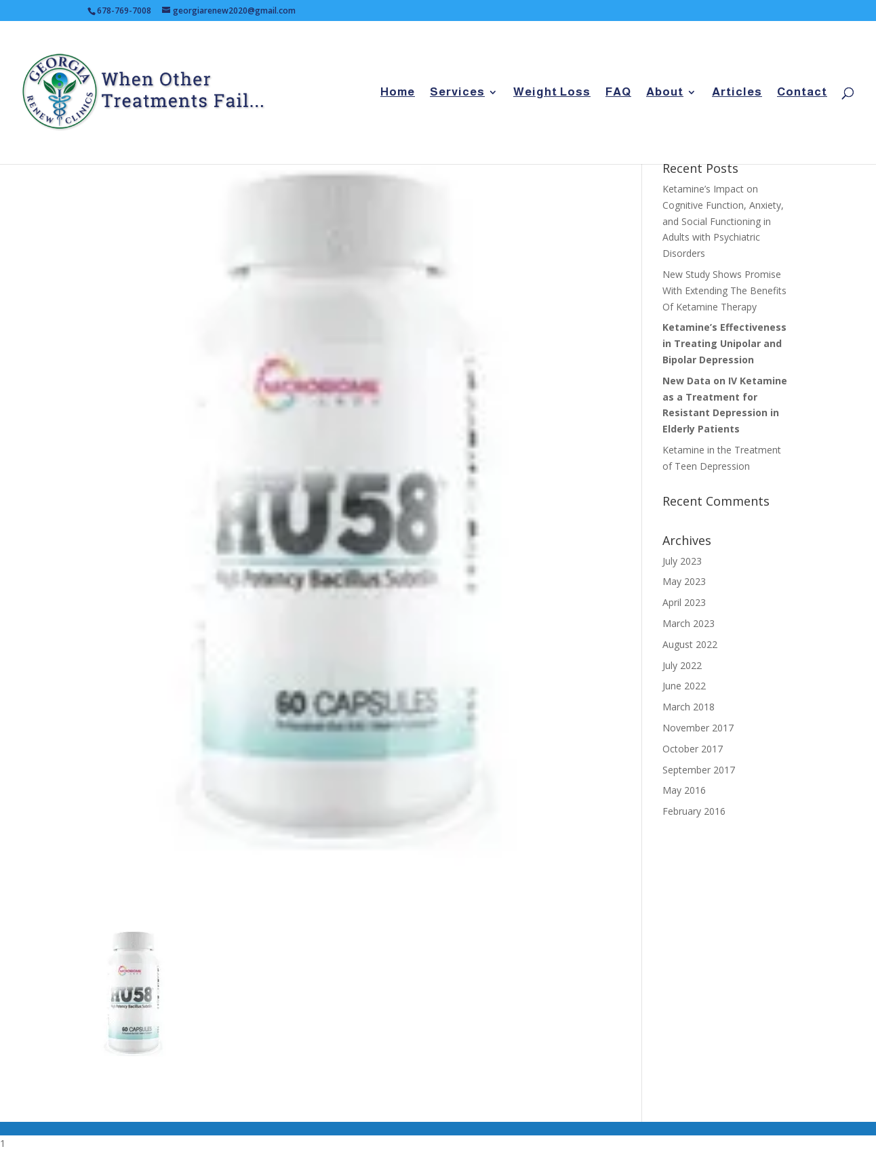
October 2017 (692, 748)
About (664, 92)
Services (457, 92)
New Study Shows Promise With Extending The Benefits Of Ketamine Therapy (724, 290)
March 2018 (688, 706)
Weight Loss (552, 92)
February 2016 (693, 811)
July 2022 (682, 665)
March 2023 (688, 623)
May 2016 (684, 790)
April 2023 (684, 602)
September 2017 (698, 769)
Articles (737, 92)
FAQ (618, 92)
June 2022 (684, 685)
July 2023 (682, 560)
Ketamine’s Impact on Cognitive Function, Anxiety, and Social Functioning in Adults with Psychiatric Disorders (723, 221)
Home (397, 92)
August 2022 (689, 644)
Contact (802, 92)
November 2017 (698, 727)
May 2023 (684, 581)
